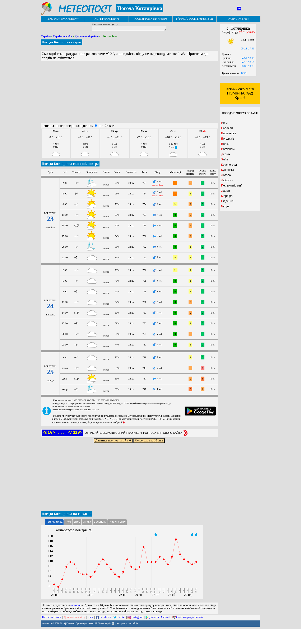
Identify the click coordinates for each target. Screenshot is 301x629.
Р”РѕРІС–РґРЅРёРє (238, 18)
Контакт (70, 623)
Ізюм (224, 123)
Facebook (105, 617)
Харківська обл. (62, 36)
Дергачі (226, 154)
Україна (46, 36)
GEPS (112, 126)
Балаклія (227, 128)
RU (239, 8)
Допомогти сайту (74, 617)
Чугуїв (225, 206)
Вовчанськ (228, 149)
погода (75, 605)
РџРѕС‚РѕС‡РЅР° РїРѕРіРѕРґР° (63, 18)
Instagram (137, 617)
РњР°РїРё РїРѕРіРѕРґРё (106, 18)
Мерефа (227, 196)
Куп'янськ (227, 169)
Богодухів (227, 138)
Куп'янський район (87, 36)
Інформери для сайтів (127, 623)
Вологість (100, 521)
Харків (225, 190)
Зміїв (224, 159)
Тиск (68, 521)
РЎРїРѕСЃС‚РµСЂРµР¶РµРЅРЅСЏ (194, 18)
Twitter (121, 617)
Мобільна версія (103, 623)
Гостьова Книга (51, 617)
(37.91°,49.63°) (247, 32)
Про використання (84, 623)
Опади (87, 521)
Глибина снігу (117, 521)
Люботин (227, 180)
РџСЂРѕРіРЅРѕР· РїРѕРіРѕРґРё (150, 18)
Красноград (229, 164)
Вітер (77, 521)
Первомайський (231, 185)
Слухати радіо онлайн (190, 617)
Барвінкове (228, 133)
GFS (101, 126)
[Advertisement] (129, 93)
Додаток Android (159, 617)
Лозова (226, 175)
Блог (91, 617)
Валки (225, 143)
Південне (227, 201)
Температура (54, 521)
